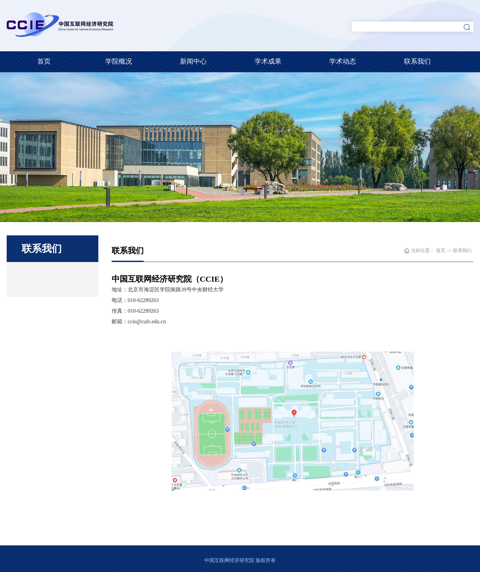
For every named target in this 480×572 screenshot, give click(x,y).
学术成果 (268, 61)
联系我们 (417, 61)
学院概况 (118, 61)
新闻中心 (193, 61)
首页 (44, 61)
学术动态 (342, 61)
